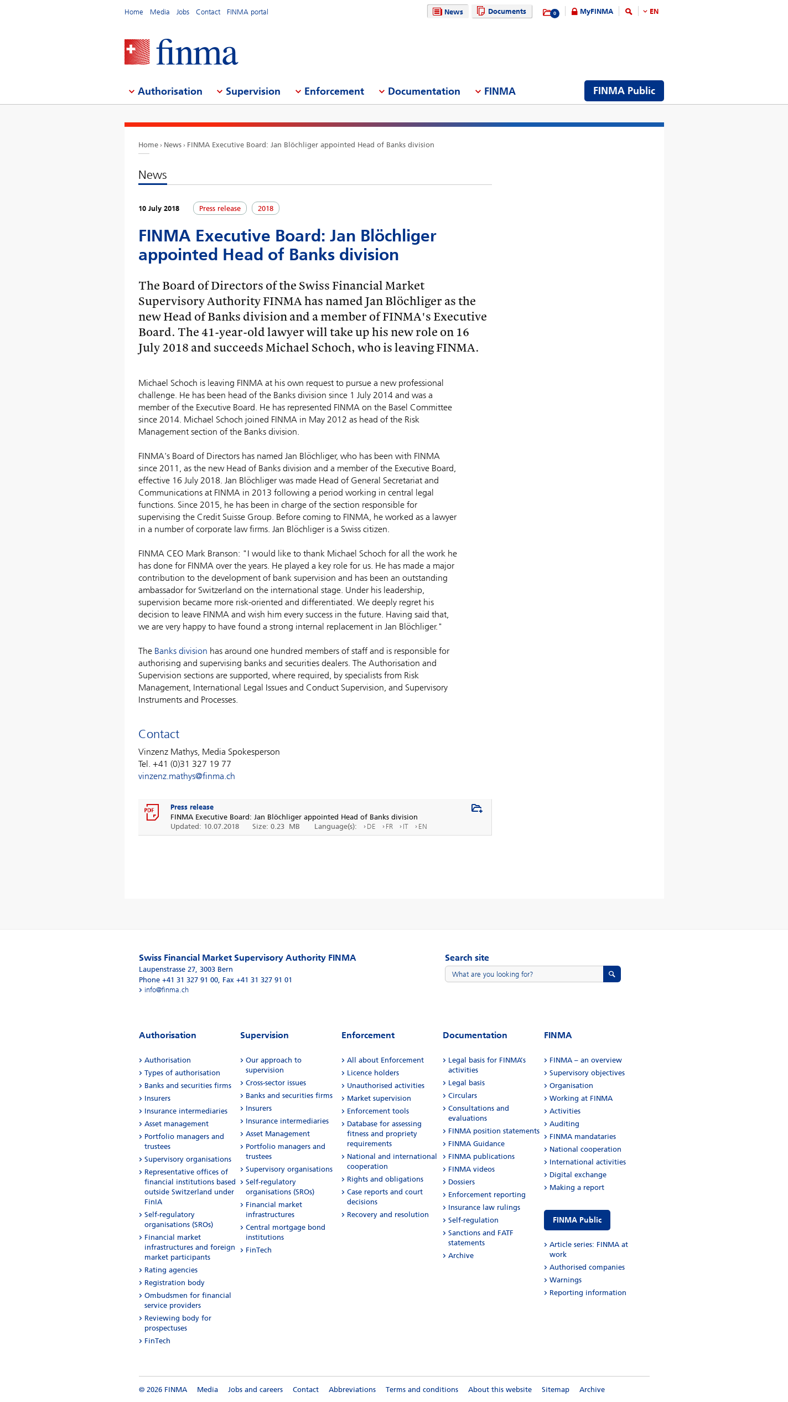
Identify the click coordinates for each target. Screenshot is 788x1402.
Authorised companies (587, 1267)
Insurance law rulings (484, 1207)
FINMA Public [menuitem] (624, 91)
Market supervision (379, 1098)
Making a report (576, 1187)
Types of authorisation (182, 1073)
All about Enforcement (385, 1060)
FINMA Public (577, 1220)
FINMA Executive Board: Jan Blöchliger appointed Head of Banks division (310, 145)
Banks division (181, 651)
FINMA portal (247, 12)
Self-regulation (473, 1220)
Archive (461, 1255)
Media (160, 12)
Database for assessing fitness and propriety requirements (384, 1134)
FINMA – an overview (585, 1060)
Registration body (174, 1283)
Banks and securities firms (187, 1085)
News (446, 12)
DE (371, 826)
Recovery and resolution (388, 1214)
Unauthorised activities (385, 1085)
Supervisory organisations (187, 1159)
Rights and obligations (385, 1179)
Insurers (157, 1098)
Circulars (462, 1095)
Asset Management (278, 1134)
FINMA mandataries (582, 1136)
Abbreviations (352, 1389)
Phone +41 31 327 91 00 (178, 980)
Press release (192, 807)
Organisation (571, 1085)
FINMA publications (481, 1156)
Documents (500, 11)
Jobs (183, 12)
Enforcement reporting (487, 1194)
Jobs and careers (255, 1389)
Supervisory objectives (587, 1073)
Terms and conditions (422, 1389)
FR (389, 826)
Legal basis (466, 1083)
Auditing (564, 1124)
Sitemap (555, 1389)
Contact (208, 12)
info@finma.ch (166, 990)
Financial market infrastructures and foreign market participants (189, 1247)
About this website (500, 1389)
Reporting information (587, 1292)
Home (134, 12)
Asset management (176, 1124)
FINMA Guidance (476, 1144)
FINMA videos (471, 1169)
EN (654, 11)
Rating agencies (171, 1270)
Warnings (565, 1280)
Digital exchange (577, 1175)
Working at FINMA (581, 1098)
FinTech (157, 1341)
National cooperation (585, 1149)
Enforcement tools (378, 1111)
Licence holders (373, 1073)
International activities (587, 1162)
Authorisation (167, 1060)
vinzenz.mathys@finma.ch (186, 776)
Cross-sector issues (276, 1083)
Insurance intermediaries (185, 1111)
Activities (564, 1111)
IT (405, 826)
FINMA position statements (494, 1131)
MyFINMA (596, 11)
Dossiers (461, 1182)
